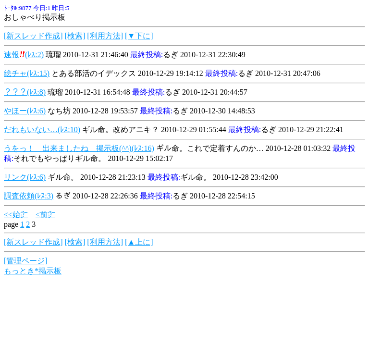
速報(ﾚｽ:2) (24, 54)
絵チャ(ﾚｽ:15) (26, 73)
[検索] (75, 36)
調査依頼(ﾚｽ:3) (28, 196)
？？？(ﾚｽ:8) (25, 92)
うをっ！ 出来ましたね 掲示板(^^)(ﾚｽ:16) (79, 148)
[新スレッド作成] (33, 36)
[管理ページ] (26, 261)
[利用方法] (105, 36)
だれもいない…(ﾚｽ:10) (42, 129)
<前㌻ (45, 214)
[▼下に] (139, 36)
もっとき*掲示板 (33, 271)
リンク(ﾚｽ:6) (25, 177)
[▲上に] (139, 242)
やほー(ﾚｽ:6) (25, 111)
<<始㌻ (16, 214)
